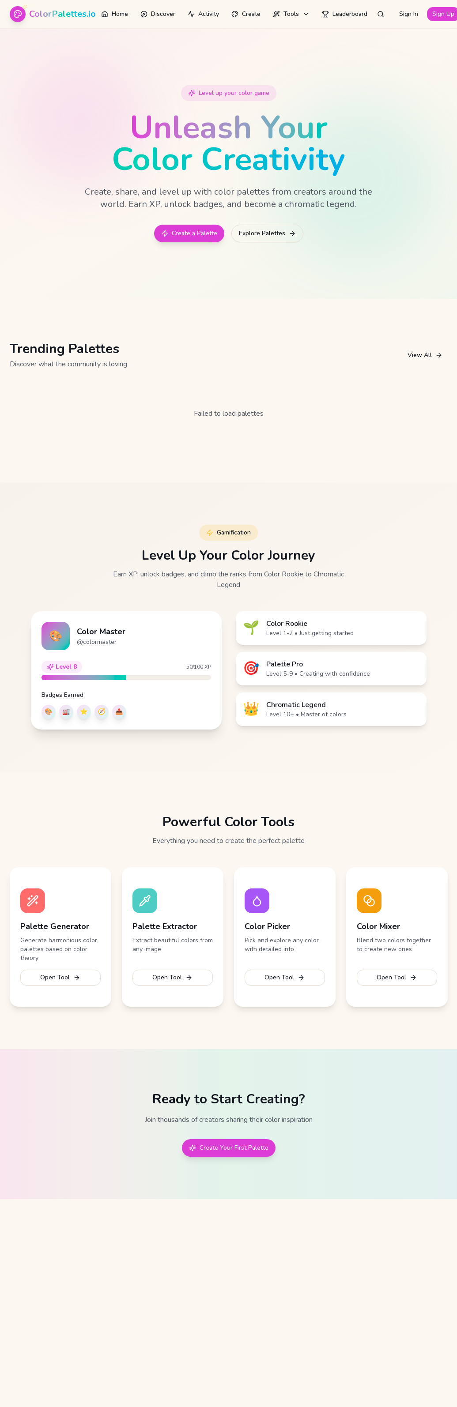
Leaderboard (344, 14)
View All (425, 355)
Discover (157, 14)
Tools (291, 14)
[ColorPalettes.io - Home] (53, 14)
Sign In (408, 14)
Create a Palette (189, 233)
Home (114, 14)
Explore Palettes (267, 233)
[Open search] (381, 14)
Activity (203, 14)
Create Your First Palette (228, 1148)
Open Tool (60, 977)
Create (246, 14)
